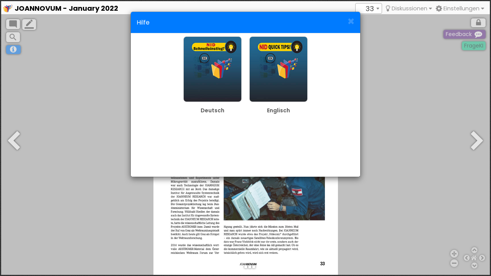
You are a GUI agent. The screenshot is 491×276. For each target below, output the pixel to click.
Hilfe (143, 22)
